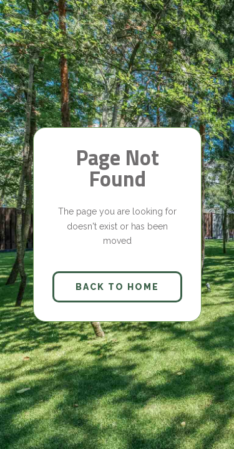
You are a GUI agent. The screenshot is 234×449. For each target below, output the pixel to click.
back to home (117, 287)
